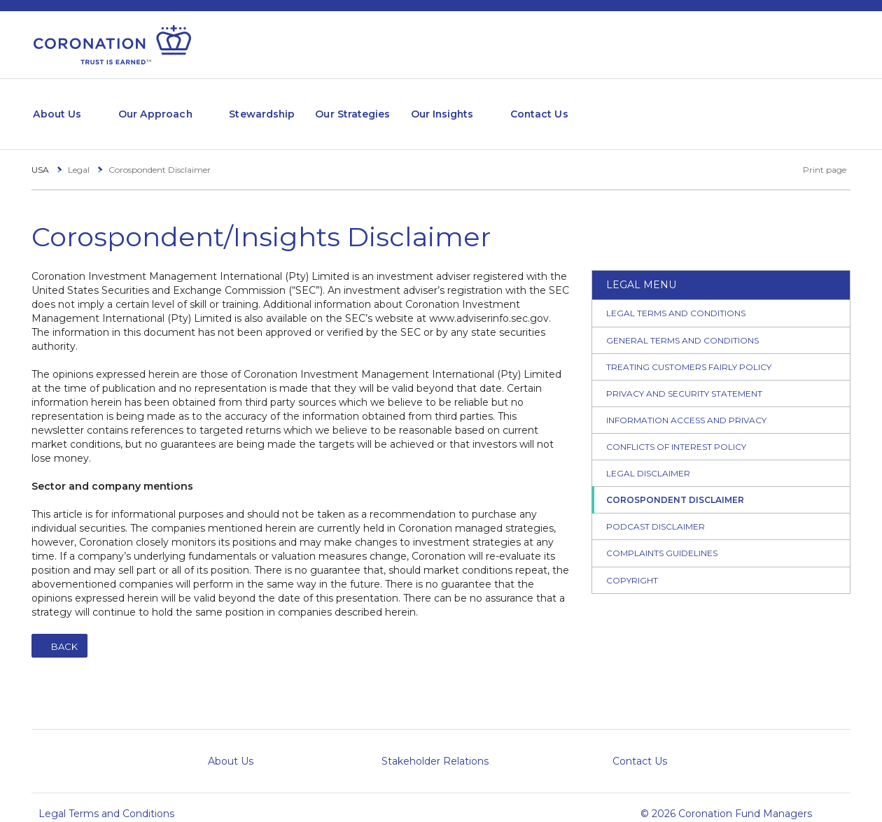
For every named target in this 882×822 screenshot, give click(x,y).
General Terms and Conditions (682, 326)
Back (64, 633)
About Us (61, 106)
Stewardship (292, 106)
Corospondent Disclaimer (675, 486)
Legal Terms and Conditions (676, 300)
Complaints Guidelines (662, 539)
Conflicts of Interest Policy (676, 432)
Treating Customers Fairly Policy (688, 353)
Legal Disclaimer (648, 460)
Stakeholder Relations (435, 748)
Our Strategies (396, 106)
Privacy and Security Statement (684, 379)
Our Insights (497, 106)
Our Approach (171, 106)
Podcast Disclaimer (655, 513)
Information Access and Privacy (686, 406)
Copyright (632, 566)
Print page (817, 155)
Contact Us (608, 106)
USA (40, 155)
